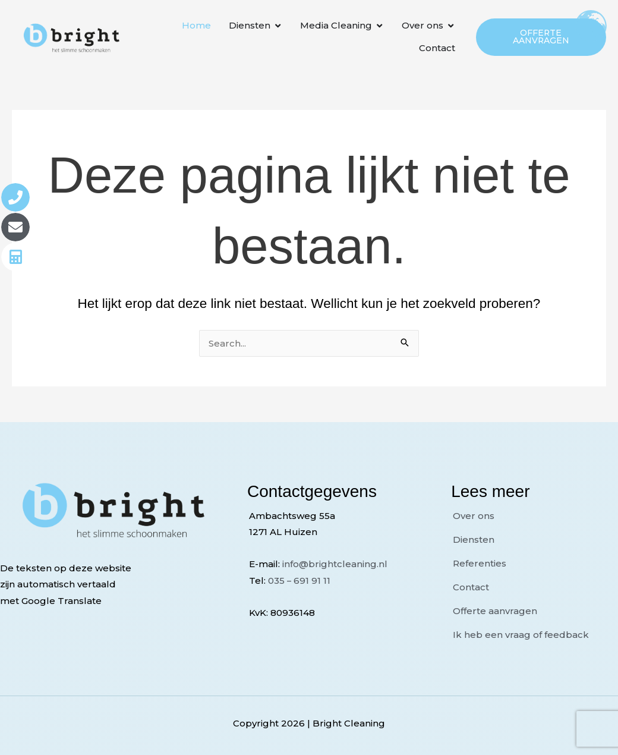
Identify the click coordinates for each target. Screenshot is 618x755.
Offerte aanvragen (495, 610)
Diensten (473, 539)
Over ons (473, 515)
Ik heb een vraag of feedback (521, 634)
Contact (471, 587)
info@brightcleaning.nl (334, 564)
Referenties (479, 563)
